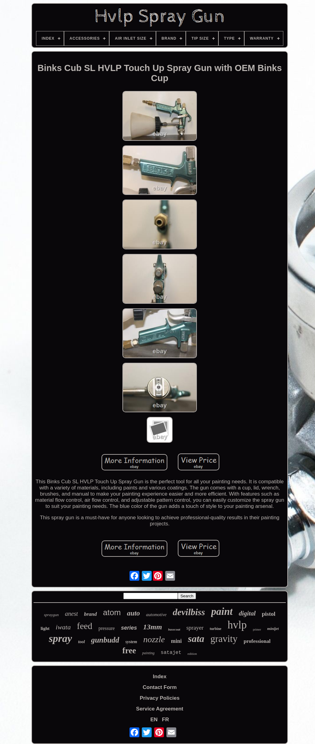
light (45, 628)
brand (90, 614)
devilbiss (189, 612)
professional (257, 641)
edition (192, 653)
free (129, 650)
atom (112, 612)
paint (222, 611)
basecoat (174, 629)
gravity (223, 638)
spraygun (51, 614)
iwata (63, 627)
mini (176, 641)
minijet (273, 628)
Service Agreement (159, 709)
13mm (152, 627)
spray (60, 638)
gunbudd (105, 640)
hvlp (237, 625)
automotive (156, 614)
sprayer (195, 627)
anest (71, 613)
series (129, 628)
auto (133, 613)
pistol (268, 614)
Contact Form (160, 687)
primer (257, 629)
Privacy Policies (159, 698)
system (131, 641)
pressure (106, 628)
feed (84, 626)
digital (247, 613)
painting (148, 653)
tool (81, 641)
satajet (171, 652)
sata (196, 638)
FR (165, 719)
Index (159, 676)
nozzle (154, 639)
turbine (215, 629)
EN (154, 719)
